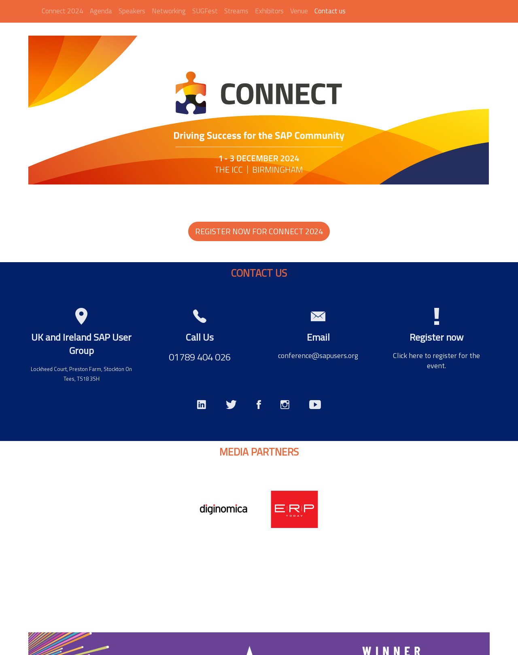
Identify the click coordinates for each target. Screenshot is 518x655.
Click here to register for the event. (436, 360)
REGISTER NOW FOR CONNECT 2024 (259, 231)
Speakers (132, 11)
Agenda (101, 11)
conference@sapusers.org (318, 355)
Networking (169, 11)
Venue (299, 11)
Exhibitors (269, 11)
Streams (236, 11)
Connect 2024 (62, 11)
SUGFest (205, 11)
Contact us (330, 11)
